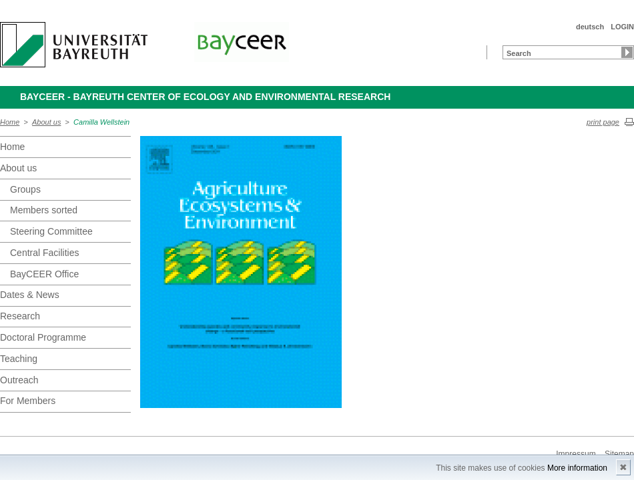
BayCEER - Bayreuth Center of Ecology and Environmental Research (205, 96)
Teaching (18, 358)
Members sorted (43, 210)
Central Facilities (44, 252)
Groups (25, 189)
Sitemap (619, 454)
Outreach (19, 380)
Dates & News (29, 294)
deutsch (590, 27)
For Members (27, 400)
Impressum (575, 454)
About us (46, 122)
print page (603, 122)
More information (577, 468)
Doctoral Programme (43, 337)
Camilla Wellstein (101, 122)
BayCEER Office (44, 274)
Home (9, 122)
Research (20, 316)
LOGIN (622, 27)
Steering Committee (51, 231)
